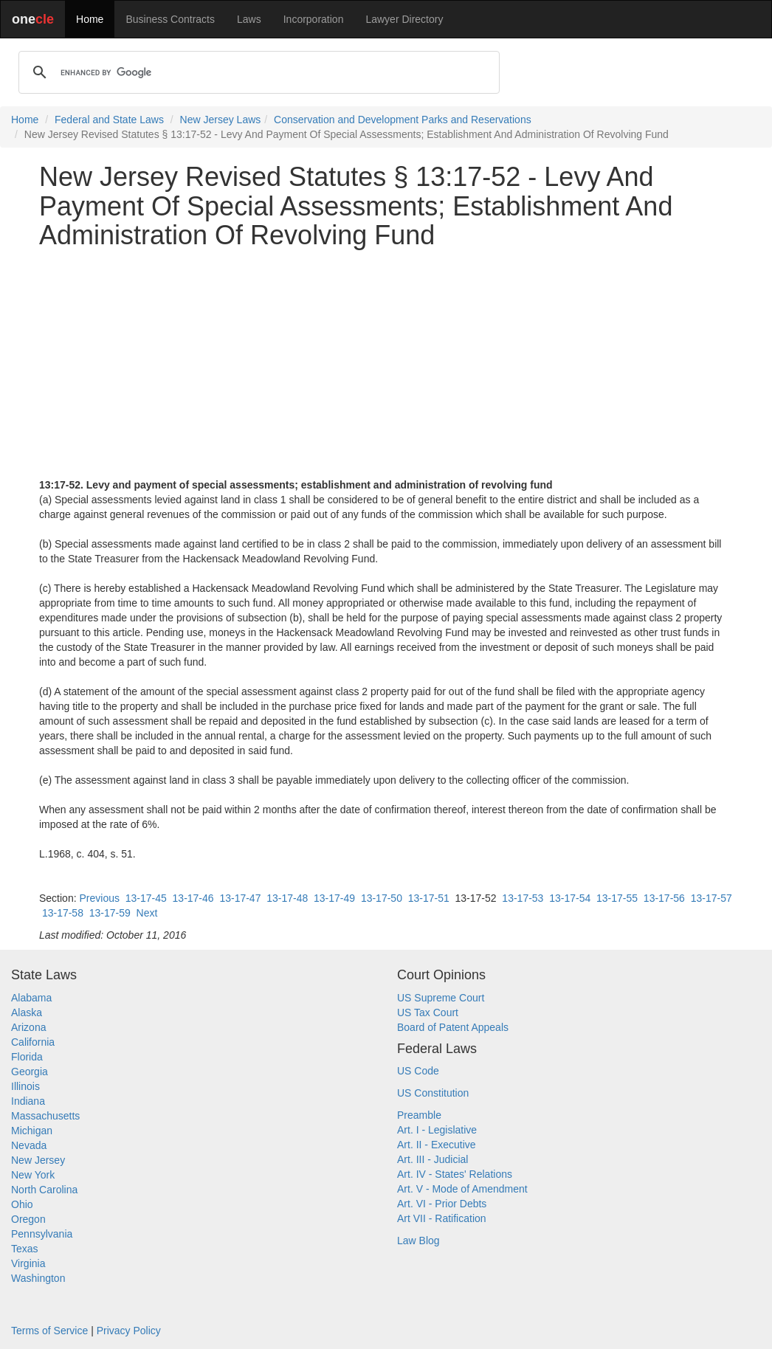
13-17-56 (664, 898)
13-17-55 (617, 898)
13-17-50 (381, 898)
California (33, 1042)
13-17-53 (522, 898)
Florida (27, 1057)
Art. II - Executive (436, 1144)
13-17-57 (711, 898)
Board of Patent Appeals (453, 1027)
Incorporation (313, 19)
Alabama (31, 998)
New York (33, 1175)
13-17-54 (569, 898)
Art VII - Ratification (441, 1218)
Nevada (28, 1145)
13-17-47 (240, 898)
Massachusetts (45, 1116)
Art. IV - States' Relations (454, 1174)
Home (89, 19)
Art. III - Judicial (432, 1159)
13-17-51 (428, 898)
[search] (257, 72)
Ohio (22, 1204)
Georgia (29, 1071)
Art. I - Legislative (437, 1130)
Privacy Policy (129, 1330)
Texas (24, 1249)
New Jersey (38, 1160)
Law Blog (418, 1240)
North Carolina (44, 1190)
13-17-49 (334, 898)
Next (147, 913)
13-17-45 (146, 898)
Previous (99, 898)
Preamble (419, 1115)
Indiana (28, 1101)
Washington (38, 1278)
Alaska (26, 1012)
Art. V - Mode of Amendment (462, 1189)
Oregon (28, 1219)
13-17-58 (62, 913)
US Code (418, 1071)
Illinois (25, 1086)
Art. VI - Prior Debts (441, 1204)
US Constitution (433, 1093)
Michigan (31, 1130)
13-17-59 (110, 913)
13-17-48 (287, 898)
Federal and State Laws (109, 119)
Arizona (28, 1027)
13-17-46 (193, 898)
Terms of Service (49, 1330)
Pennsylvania (41, 1234)
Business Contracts (170, 19)
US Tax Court (427, 1012)
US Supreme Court (440, 998)
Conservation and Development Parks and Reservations (402, 119)
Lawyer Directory (404, 19)
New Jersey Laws (220, 119)
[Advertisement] (386, 364)
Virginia (28, 1263)
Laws (249, 19)
